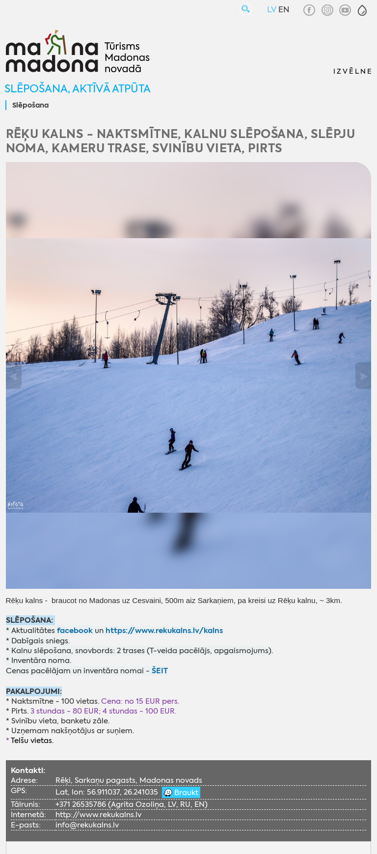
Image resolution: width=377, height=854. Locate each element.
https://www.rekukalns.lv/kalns (164, 630)
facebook (75, 630)
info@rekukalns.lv (87, 825)
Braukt (185, 793)
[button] (362, 10)
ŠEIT (160, 670)
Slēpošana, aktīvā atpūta (77, 89)
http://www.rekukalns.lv (98, 815)
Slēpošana (30, 106)
